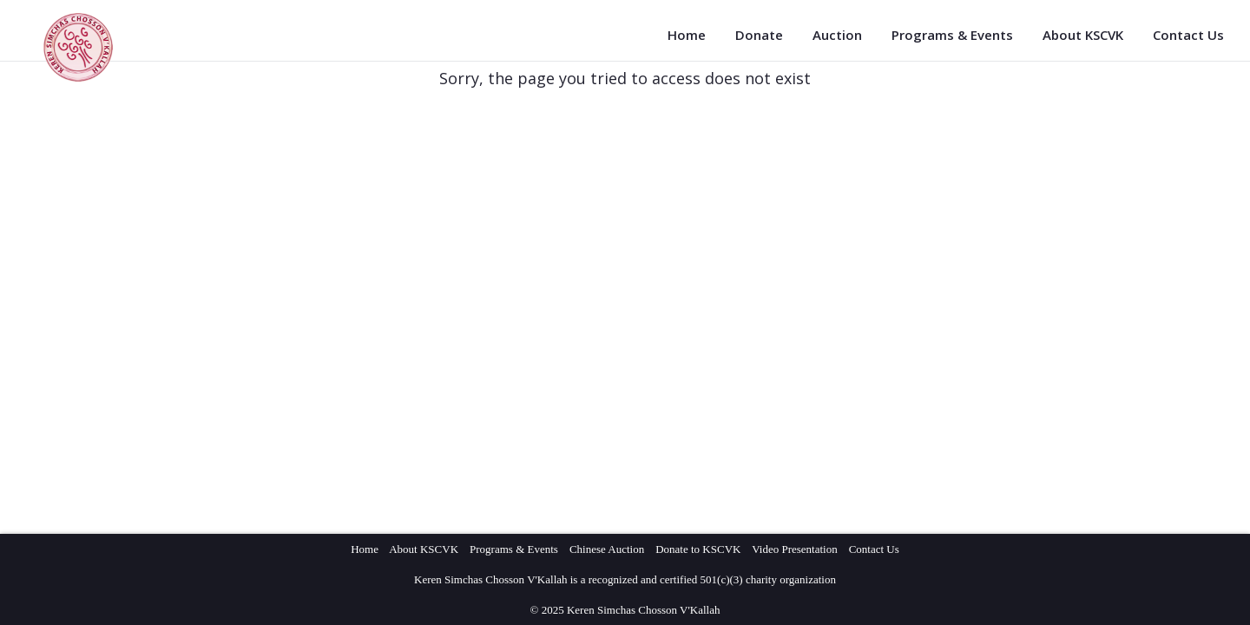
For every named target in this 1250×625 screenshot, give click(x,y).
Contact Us (1188, 34)
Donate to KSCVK (697, 549)
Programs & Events (952, 34)
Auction (837, 34)
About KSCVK (1083, 34)
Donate (759, 34)
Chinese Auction (606, 549)
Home (687, 34)
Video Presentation (795, 549)
